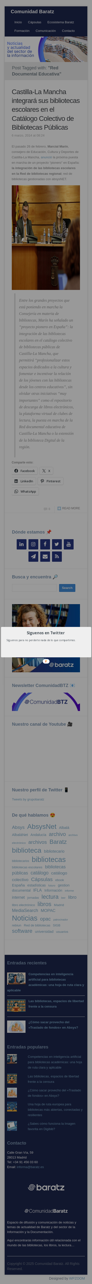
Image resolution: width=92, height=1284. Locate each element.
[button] (45, 633)
